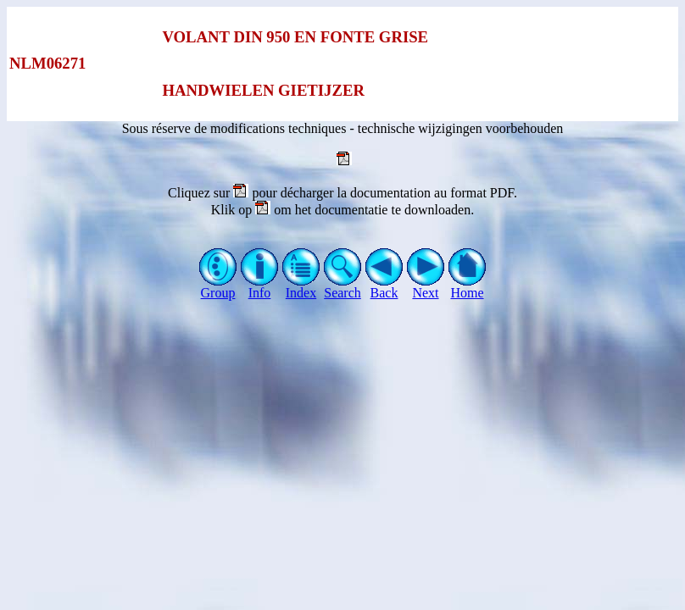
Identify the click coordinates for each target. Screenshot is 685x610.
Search (343, 287)
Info (260, 287)
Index (301, 287)
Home (467, 287)
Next (426, 287)
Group (218, 287)
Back (384, 287)
